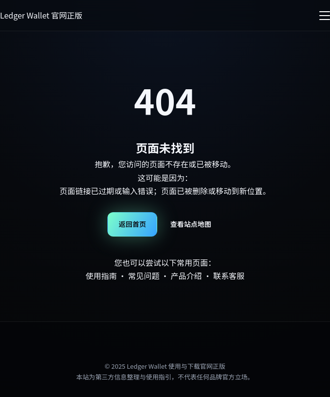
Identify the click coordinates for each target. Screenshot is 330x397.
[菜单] (324, 15)
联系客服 (229, 275)
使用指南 (101, 275)
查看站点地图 (190, 224)
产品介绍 (186, 275)
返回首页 (132, 224)
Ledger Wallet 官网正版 (41, 15)
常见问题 (143, 275)
